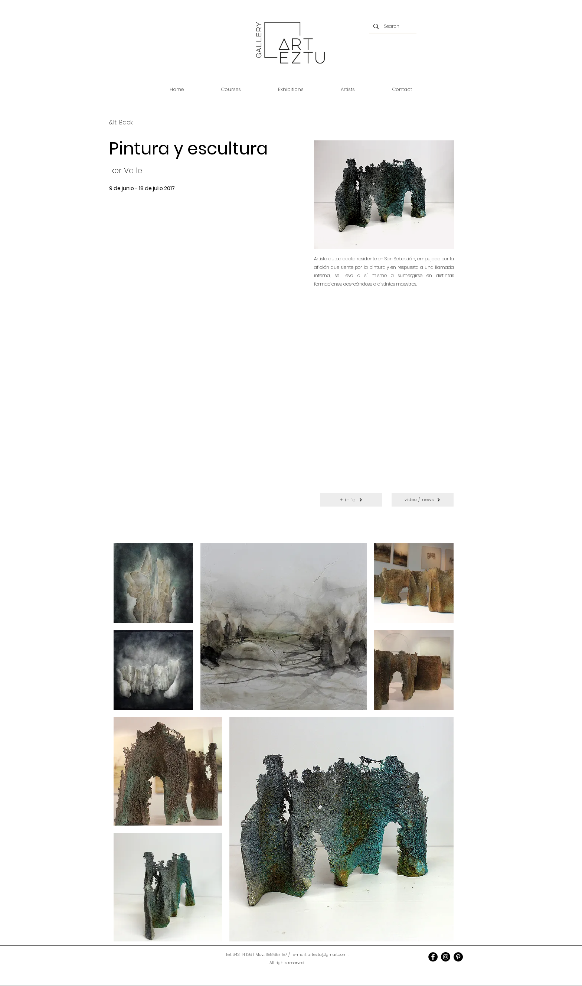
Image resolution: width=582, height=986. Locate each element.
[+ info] (351, 500)
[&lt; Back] (121, 122)
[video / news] (423, 500)
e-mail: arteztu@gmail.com (320, 954)
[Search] (392, 26)
